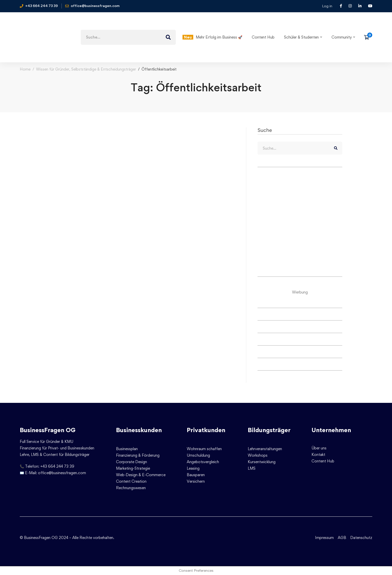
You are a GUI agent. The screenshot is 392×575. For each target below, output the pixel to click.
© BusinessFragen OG (39, 537)
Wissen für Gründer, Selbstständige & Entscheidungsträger (86, 69)
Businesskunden (139, 430)
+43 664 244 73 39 (57, 466)
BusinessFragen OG (48, 430)
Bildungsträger (269, 430)
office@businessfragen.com (62, 472)
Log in (327, 6)
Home (25, 69)
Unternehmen (331, 430)
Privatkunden (206, 430)
